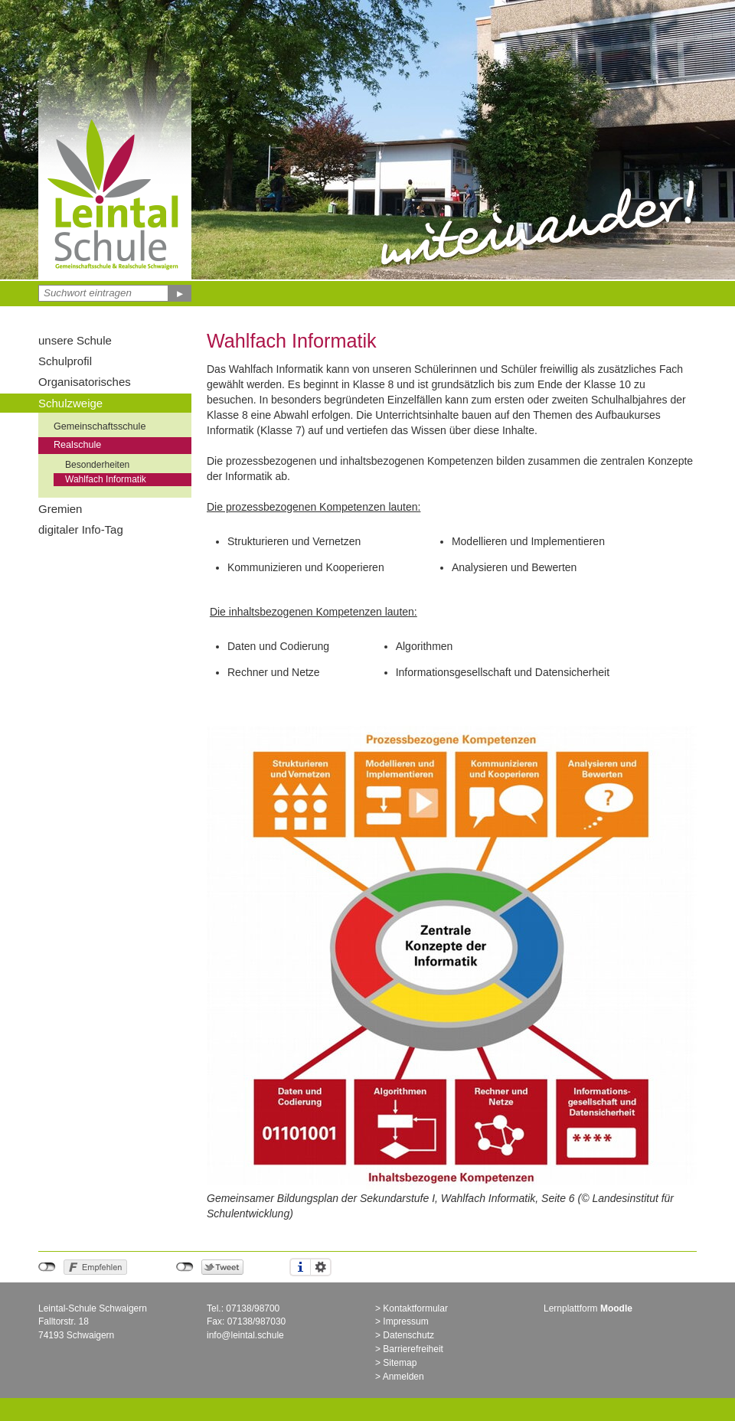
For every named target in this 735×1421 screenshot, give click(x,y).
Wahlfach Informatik (105, 479)
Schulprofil (65, 361)
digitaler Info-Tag (80, 529)
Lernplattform (588, 1308)
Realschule (77, 444)
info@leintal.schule (245, 1335)
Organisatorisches (84, 381)
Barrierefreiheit (413, 1349)
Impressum (405, 1321)
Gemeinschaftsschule (99, 426)
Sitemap (399, 1362)
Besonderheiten (97, 464)
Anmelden (403, 1376)
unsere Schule (75, 340)
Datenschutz (408, 1335)
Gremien (60, 508)
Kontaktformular (415, 1308)
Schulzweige (70, 403)
